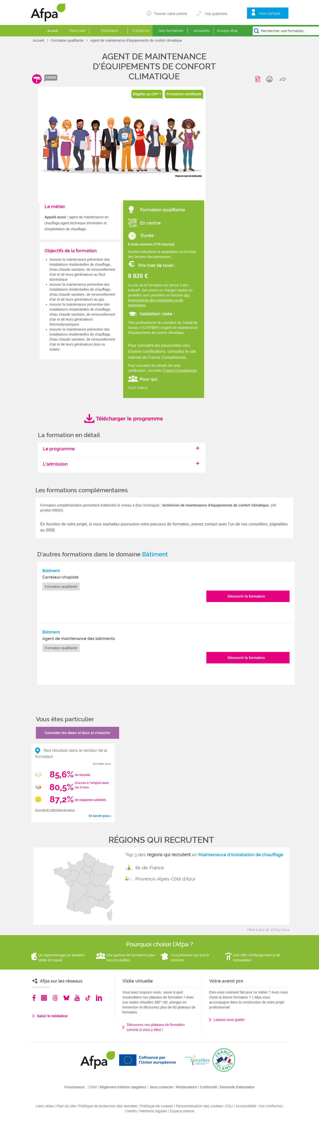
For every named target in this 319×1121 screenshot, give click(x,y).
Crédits (131, 1111)
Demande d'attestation (237, 1087)
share (284, 79)
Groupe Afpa (227, 31)
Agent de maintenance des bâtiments (78, 638)
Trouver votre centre (170, 14)
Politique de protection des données (108, 1106)
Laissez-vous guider (229, 1020)
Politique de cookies (156, 1106)
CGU (229, 1106)
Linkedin (99, 998)
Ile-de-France (149, 867)
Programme (258, 79)
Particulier (77, 31)
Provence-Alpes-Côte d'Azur (165, 878)
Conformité (208, 1087)
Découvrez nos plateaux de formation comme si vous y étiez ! (156, 1027)
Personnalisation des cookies (199, 1106)
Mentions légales (153, 1111)
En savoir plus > (100, 816)
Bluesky (66, 998)
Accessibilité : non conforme (259, 1106)
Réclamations (186, 1087)
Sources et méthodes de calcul (55, 810)
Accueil (39, 40)
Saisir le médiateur (52, 1016)
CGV (93, 1087)
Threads (55, 998)
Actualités (201, 31)
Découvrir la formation (246, 596)
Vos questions (216, 14)
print (270, 79)
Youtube (77, 998)
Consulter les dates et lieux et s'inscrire (77, 733)
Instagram (44, 998)
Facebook (34, 998)
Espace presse (182, 1111)
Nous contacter (161, 1087)
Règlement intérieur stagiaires (123, 1087)
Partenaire (109, 31)
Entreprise (141, 31)
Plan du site (66, 1106)
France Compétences (180, 371)
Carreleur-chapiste (60, 577)
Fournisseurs (75, 1087)
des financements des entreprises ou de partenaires (159, 300)
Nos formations (171, 31)
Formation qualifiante (67, 40)
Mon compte (269, 13)
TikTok (88, 998)
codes (51, 77)
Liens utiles (45, 1106)
